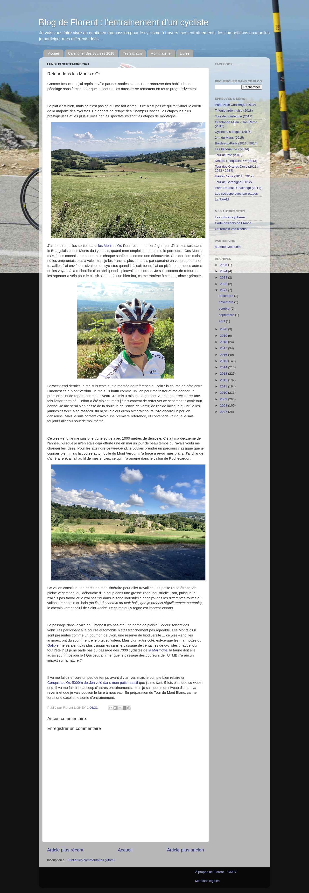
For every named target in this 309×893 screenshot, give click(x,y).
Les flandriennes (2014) (232, 149)
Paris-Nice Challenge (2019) (235, 105)
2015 (224, 361)
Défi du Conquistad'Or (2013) (236, 161)
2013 (224, 373)
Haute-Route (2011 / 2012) (234, 176)
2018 (224, 342)
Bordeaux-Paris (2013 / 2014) (236, 143)
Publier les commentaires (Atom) (91, 860)
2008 (224, 405)
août (222, 321)
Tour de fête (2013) (228, 155)
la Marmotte (157, 650)
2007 (224, 412)
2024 (224, 271)
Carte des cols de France (233, 223)
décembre (226, 296)
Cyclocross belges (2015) (233, 132)
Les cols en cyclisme (230, 217)
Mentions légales (207, 881)
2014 (224, 367)
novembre (226, 302)
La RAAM (222, 199)
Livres (185, 53)
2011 (224, 386)
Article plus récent (65, 849)
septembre (227, 315)
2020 (224, 329)
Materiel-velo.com (228, 247)
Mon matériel (160, 53)
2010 (224, 392)
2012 (224, 380)
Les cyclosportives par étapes (236, 193)
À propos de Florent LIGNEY (216, 872)
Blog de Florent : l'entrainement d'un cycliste (124, 22)
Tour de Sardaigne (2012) (233, 182)
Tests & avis (132, 53)
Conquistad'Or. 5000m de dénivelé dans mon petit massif (92, 683)
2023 (224, 277)
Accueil (54, 53)
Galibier (53, 645)
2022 (224, 284)
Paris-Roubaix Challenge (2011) (238, 188)
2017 (224, 348)
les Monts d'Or (109, 246)
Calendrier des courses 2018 (91, 53)
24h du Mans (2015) (229, 137)
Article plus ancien (185, 849)
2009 (224, 399)
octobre (225, 308)
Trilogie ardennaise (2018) (234, 110)
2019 (224, 335)
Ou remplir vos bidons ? (232, 229)
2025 (224, 265)
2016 (224, 355)
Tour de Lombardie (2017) (233, 116)
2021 (224, 290)
